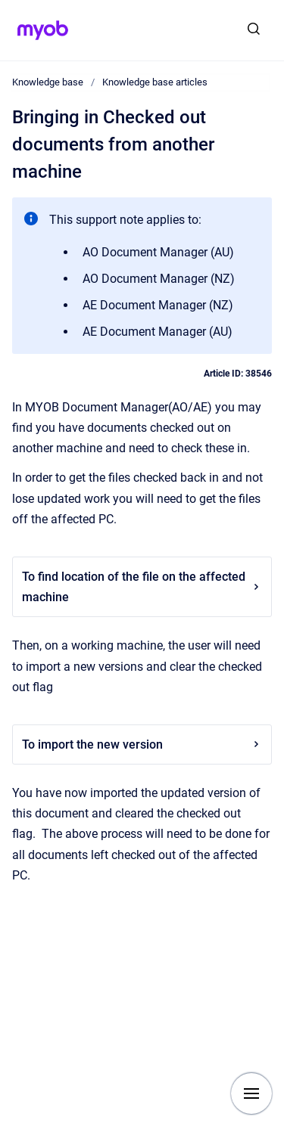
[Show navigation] (251, 1093)
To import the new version (142, 744)
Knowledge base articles (155, 82)
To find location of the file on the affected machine (142, 586)
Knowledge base (47, 82)
